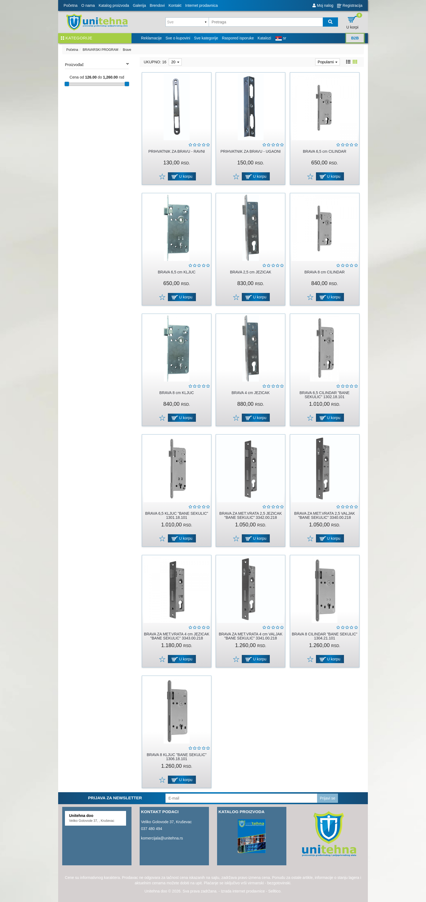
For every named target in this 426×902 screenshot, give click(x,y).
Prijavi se (327, 798)
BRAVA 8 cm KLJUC (176, 393)
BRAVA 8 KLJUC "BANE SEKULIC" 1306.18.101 (176, 757)
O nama (88, 5)
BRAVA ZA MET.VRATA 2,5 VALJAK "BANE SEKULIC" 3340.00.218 (324, 515)
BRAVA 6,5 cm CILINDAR (324, 151)
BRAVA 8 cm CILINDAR (325, 272)
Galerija (139, 5)
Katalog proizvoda (114, 5)
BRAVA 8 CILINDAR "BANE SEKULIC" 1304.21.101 (324, 636)
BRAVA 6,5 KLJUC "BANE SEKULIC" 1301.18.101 (176, 515)
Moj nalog (322, 5)
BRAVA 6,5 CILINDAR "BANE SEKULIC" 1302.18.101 (325, 395)
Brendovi (157, 5)
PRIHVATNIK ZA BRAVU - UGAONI (251, 151)
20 (175, 62)
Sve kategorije (206, 38)
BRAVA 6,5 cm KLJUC (177, 272)
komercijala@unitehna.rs (162, 838)
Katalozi (264, 38)
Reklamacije (151, 38)
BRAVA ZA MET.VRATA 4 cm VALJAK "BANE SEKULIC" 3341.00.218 (250, 636)
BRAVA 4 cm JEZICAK (250, 393)
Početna (70, 5)
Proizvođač (97, 64)
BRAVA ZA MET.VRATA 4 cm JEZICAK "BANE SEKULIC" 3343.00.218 (176, 636)
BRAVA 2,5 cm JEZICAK (250, 272)
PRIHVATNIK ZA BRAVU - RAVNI (176, 151)
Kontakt (174, 5)
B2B (355, 38)
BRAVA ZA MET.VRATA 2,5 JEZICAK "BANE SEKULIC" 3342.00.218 (250, 515)
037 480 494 (151, 828)
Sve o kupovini (177, 38)
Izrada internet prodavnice (243, 891)
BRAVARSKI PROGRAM (100, 50)
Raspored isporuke (238, 38)
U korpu (181, 176)
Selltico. (274, 891)
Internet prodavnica (201, 5)
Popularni (327, 62)
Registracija (349, 5)
